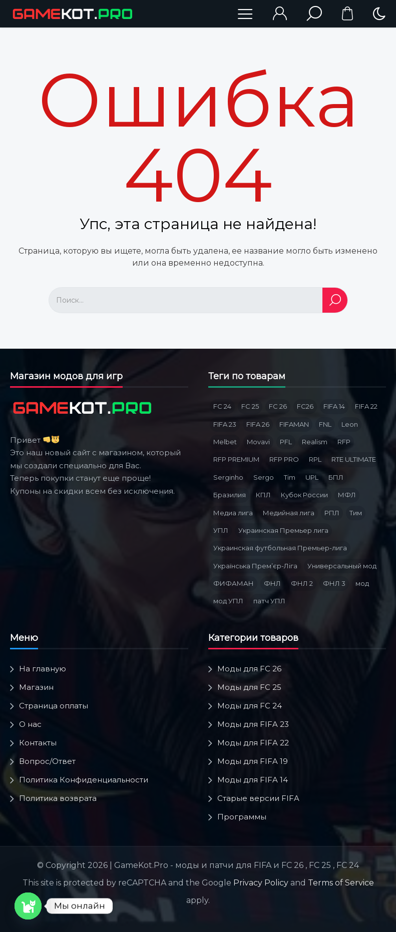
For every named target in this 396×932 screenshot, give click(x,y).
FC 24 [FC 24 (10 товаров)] (222, 406)
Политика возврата (58, 798)
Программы (241, 816)
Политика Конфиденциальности (83, 779)
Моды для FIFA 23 (253, 724)
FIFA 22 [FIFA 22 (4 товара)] (366, 406)
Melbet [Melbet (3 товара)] (225, 442)
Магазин (36, 687)
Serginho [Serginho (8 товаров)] (228, 477)
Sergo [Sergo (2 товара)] (263, 477)
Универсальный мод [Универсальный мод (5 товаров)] (341, 566)
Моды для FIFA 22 (253, 742)
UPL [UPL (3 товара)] (311, 477)
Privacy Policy (260, 882)
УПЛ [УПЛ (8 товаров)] (220, 530)
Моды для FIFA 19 (252, 761)
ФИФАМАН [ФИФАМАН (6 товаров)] (233, 583)
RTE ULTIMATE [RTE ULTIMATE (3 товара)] (353, 459)
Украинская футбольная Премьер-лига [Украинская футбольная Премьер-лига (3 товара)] (280, 548)
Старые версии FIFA (258, 798)
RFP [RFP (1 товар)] (343, 442)
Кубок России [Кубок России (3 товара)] (304, 495)
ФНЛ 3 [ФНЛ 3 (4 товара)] (334, 583)
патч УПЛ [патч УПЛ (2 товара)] (269, 601)
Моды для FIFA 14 (252, 779)
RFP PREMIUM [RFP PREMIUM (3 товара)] (236, 459)
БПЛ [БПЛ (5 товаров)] (335, 477)
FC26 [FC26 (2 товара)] (305, 406)
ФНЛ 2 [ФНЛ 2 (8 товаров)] (302, 583)
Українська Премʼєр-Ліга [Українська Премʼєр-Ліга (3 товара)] (255, 566)
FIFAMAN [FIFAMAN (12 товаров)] (294, 424)
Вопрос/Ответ (47, 761)
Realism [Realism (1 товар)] (314, 442)
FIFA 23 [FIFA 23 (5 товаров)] (224, 424)
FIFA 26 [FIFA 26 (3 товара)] (257, 424)
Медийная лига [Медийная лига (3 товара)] (288, 513)
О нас (30, 724)
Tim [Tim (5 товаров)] (289, 477)
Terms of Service (341, 882)
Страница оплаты (53, 705)
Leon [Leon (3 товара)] (349, 424)
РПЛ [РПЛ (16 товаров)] (331, 513)
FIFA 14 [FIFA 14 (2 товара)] (334, 406)
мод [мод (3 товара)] (362, 583)
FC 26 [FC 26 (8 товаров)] (278, 406)
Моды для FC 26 (249, 668)
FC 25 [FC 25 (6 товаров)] (250, 406)
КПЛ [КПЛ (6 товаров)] (263, 495)
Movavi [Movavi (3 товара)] (258, 442)
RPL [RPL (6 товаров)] (315, 459)
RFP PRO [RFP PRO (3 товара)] (284, 459)
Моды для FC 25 (249, 687)
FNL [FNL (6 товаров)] (325, 424)
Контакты (38, 742)
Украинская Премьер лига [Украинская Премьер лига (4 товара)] (283, 530)
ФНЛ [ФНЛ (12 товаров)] (272, 583)
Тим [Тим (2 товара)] (355, 513)
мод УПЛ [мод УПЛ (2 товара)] (228, 601)
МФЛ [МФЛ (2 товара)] (347, 495)
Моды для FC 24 (249, 705)
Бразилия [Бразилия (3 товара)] (229, 495)
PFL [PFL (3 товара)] (286, 442)
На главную (42, 668)
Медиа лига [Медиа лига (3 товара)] (233, 513)
